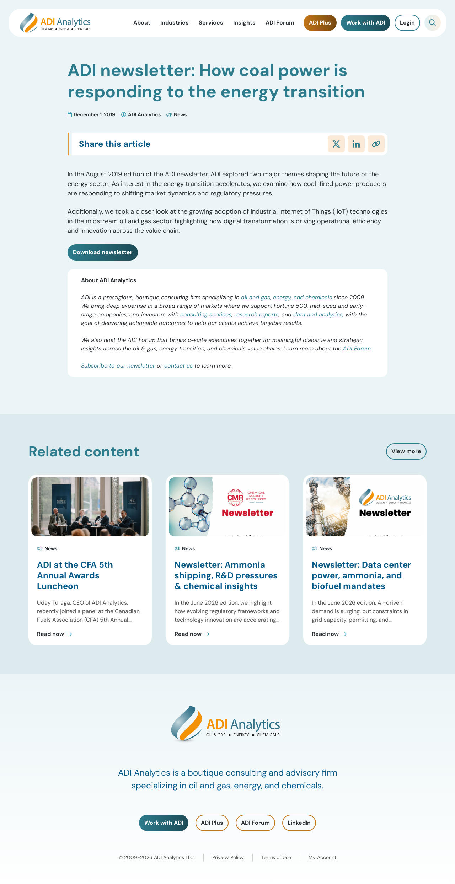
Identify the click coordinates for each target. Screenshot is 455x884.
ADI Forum (357, 348)
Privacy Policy (228, 857)
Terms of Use (276, 857)
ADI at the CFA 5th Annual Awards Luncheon (75, 575)
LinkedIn (299, 822)
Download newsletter (103, 252)
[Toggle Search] (432, 23)
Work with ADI (163, 822)
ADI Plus (212, 822)
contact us (178, 365)
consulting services (205, 314)
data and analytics (318, 314)
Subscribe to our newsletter (118, 365)
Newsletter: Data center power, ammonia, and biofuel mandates (361, 575)
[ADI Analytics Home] (55, 23)
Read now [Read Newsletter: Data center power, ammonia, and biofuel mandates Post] (325, 634)
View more (406, 451)
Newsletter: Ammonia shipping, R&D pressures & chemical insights (226, 575)
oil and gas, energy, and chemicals (286, 297)
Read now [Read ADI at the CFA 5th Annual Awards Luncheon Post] (50, 634)
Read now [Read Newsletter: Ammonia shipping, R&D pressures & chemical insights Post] (188, 634)
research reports (256, 314)
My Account (322, 857)
